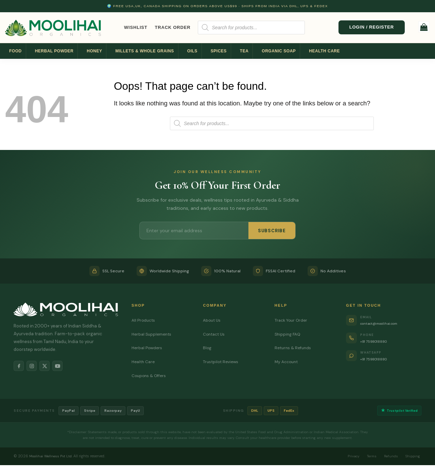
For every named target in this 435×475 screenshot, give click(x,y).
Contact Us (215, 334)
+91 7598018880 (377, 341)
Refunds (387, 457)
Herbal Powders (148, 348)
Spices (219, 51)
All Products (144, 320)
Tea (244, 51)
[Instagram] (35, 367)
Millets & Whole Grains (144, 51)
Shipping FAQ (288, 334)
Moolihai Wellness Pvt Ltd (51, 457)
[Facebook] (20, 367)
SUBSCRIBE (272, 231)
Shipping (411, 457)
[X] (50, 367)
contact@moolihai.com (385, 323)
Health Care (324, 51)
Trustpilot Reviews (222, 361)
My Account (287, 361)
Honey (94, 51)
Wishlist (135, 27)
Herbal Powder (54, 51)
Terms (365, 457)
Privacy (344, 457)
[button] (424, 26)
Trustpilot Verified (398, 410)
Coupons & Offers (151, 375)
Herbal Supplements (153, 334)
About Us (212, 320)
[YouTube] (64, 367)
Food (15, 51)
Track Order (173, 27)
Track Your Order (292, 320)
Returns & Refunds (294, 348)
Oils (192, 51)
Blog (207, 348)
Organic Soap (279, 51)
